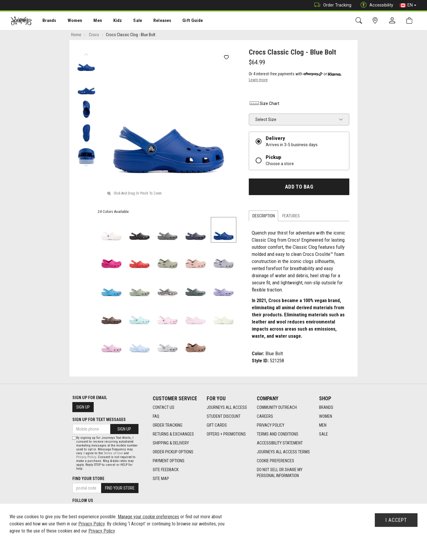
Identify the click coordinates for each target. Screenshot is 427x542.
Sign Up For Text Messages (99, 419)
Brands (46, 21)
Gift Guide (182, 21)
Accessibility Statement (280, 443)
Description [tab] (263, 216)
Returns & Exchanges (173, 434)
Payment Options (168, 461)
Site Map (161, 478)
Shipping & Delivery (171, 443)
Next (86, 164)
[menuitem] (46, 21)
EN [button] (408, 5)
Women (70, 21)
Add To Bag (299, 187)
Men (91, 21)
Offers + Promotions (226, 434)
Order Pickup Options (173, 452)
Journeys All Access (227, 407)
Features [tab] (291, 216)
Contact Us (163, 407)
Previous (86, 53)
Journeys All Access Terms (283, 452)
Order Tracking (331, 5)
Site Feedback (166, 470)
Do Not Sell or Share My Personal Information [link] (279, 473)
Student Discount (223, 416)
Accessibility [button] (375, 5)
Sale (129, 21)
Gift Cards (217, 425)
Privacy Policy (270, 425)
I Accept (396, 520)
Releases (153, 21)
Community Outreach (277, 407)
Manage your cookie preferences (148, 516)
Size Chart (264, 104)
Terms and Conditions (277, 434)
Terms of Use (113, 453)
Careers (265, 416)
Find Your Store (88, 478)
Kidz (111, 21)
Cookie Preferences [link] (275, 461)
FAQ (156, 416)
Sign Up (83, 407)
